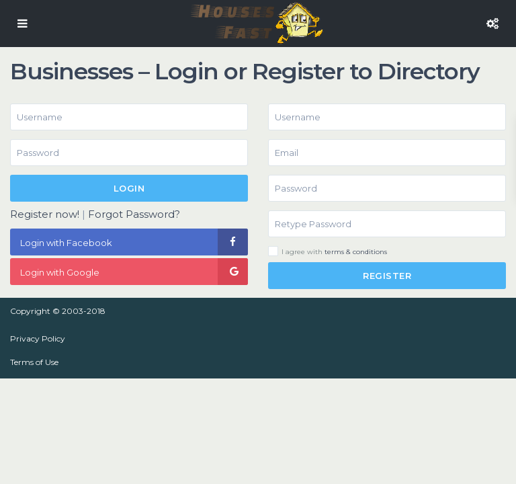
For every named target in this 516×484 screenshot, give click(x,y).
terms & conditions (356, 251)
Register (387, 275)
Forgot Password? (134, 214)
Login (129, 188)
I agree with (334, 252)
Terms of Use (34, 362)
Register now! (44, 214)
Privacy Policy (37, 338)
